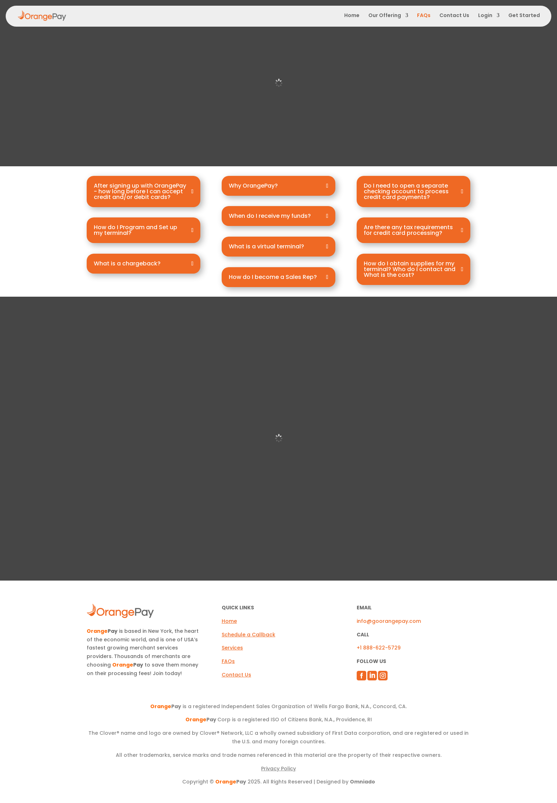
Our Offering (384, 16)
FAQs (424, 16)
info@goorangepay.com (389, 621)
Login (485, 16)
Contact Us (454, 16)
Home (351, 16)
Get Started (524, 15)
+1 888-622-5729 (379, 647)
